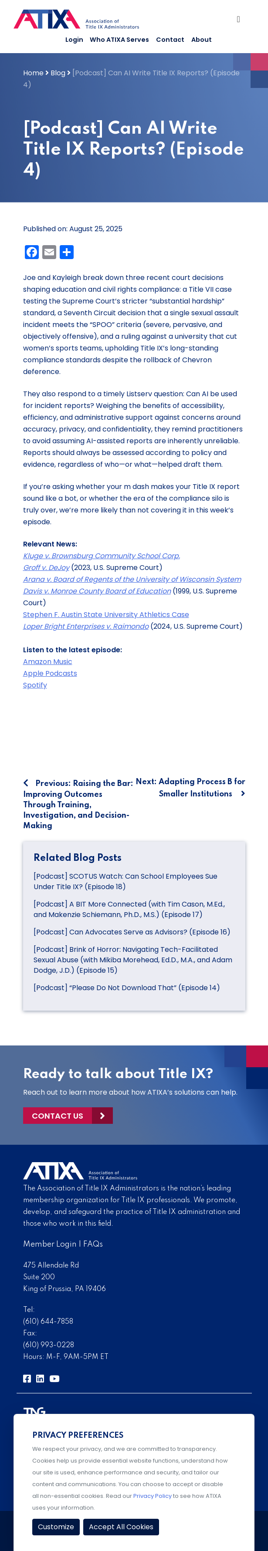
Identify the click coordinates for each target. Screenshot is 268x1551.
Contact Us (57, 1115)
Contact (170, 39)
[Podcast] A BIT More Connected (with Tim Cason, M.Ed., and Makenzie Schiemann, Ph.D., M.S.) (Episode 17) (129, 909)
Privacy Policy (152, 1496)
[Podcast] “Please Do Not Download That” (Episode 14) (127, 988)
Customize (56, 1527)
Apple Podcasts (50, 673)
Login (74, 39)
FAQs (93, 1244)
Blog (58, 73)
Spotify (35, 685)
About (201, 39)
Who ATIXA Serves (119, 39)
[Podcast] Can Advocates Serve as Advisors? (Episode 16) (132, 932)
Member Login (50, 1244)
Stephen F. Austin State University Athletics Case (106, 615)
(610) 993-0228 (48, 1345)
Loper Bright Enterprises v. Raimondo (86, 626)
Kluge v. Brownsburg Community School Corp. (101, 556)
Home (33, 73)
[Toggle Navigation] (240, 21)
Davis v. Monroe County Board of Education (97, 591)
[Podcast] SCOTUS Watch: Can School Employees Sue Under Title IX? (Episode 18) (125, 881)
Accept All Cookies (121, 1527)
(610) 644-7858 (48, 1321)
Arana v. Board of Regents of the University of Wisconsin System (132, 579)
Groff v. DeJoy (46, 568)
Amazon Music (47, 662)
